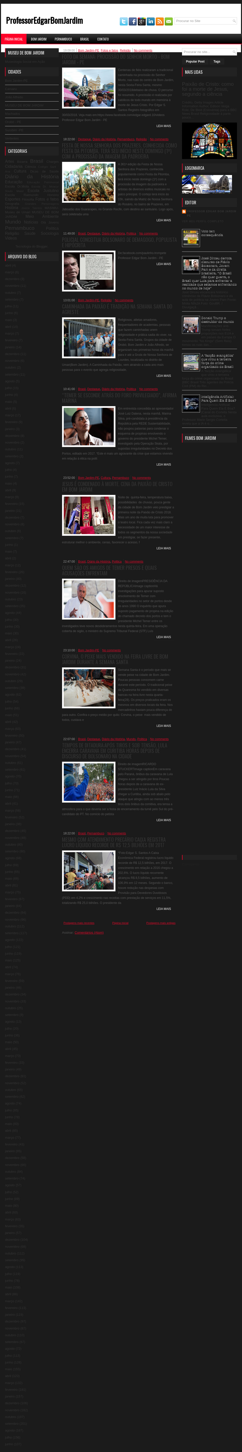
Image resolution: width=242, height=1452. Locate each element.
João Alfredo (14, 97)
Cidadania (13, 166)
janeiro (10, 347)
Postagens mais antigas (161, 922)
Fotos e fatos (47, 199)
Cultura (20, 171)
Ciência (30, 167)
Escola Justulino (43, 191)
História (11, 208)
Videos (11, 238)
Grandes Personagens (42, 203)
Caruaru (11, 89)
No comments (143, 50)
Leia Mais (163, 126)
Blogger (42, 246)
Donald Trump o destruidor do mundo (217, 319)
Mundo (13, 222)
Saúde (30, 233)
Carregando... (192, 864)
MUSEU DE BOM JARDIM (24, 105)
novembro (12, 286)
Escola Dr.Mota (17, 186)
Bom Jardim (38, 39)
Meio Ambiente (42, 216)
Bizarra (22, 162)
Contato (103, 39)
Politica (131, 233)
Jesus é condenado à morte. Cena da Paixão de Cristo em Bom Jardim (117, 486)
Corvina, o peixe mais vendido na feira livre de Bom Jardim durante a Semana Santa (115, 659)
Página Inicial (14, 39)
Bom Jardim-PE (16, 81)
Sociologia (50, 233)
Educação (13, 182)
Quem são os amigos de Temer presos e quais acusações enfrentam (109, 570)
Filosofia (28, 199)
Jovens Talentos (31, 208)
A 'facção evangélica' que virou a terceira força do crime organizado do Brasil (217, 360)
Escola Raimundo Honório (32, 195)
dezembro (12, 279)
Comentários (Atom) (89, 932)
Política (52, 228)
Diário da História (32, 176)
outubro (10, 293)
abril (8, 265)
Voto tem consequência (212, 233)
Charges (52, 162)
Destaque (84, 139)
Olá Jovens (50, 222)
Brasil (84, 39)
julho (8, 306)
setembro (11, 299)
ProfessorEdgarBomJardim (44, 20)
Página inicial (120, 922)
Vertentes (12, 138)
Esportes (12, 199)
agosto (10, 381)
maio (8, 320)
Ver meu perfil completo (203, 221)
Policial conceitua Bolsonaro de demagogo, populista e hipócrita (119, 242)
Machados (12, 114)
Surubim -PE (14, 130)
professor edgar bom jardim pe (211, 213)
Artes (9, 161)
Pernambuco (63, 39)
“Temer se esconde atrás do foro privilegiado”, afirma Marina (119, 397)
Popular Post (195, 61)
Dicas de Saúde (44, 171)
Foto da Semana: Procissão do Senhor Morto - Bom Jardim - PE (116, 59)
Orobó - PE (13, 122)
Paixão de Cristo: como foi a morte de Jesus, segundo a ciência (208, 89)
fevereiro (11, 340)
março (9, 272)
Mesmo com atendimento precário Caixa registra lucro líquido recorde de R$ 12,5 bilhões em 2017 (114, 842)
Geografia (12, 204)
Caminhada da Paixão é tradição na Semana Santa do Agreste (117, 309)
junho (9, 313)
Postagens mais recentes (79, 922)
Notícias (31, 222)
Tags (217, 61)
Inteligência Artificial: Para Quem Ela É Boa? (218, 398)
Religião (12, 233)
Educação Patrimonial (43, 182)
